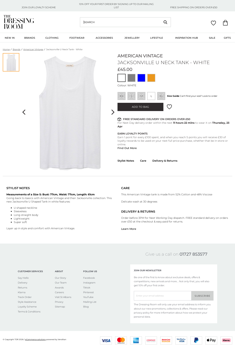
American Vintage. (63, 228)
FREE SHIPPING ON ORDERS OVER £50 (193, 7)
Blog (86, 306)
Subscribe (202, 295)
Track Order (25, 297)
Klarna (22, 292)
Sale (212, 37)
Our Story (60, 277)
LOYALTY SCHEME (45, 7)
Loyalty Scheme (27, 306)
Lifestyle (156, 37)
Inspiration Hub (186, 37)
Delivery (22, 282)
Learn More (128, 229)
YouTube (88, 297)
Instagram (89, 282)
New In (10, 37)
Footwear (76, 37)
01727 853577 (193, 254)
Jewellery (132, 37)
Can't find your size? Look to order (198, 96)
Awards (59, 287)
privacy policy (142, 312)
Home (6, 49)
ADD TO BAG (140, 106)
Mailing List (89, 301)
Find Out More (127, 148)
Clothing (52, 37)
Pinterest (88, 292)
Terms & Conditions (29, 311)
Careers (59, 292)
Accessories (104, 37)
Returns (22, 287)
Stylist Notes (126, 160)
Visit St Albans (63, 297)
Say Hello (23, 277)
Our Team (61, 282)
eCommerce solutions (35, 339)
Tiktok (86, 287)
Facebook (89, 277)
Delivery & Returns (164, 160)
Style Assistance (27, 301)
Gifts (227, 37)
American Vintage (33, 49)
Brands (29, 37)
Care (143, 160)
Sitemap (60, 306)
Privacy (59, 301)
